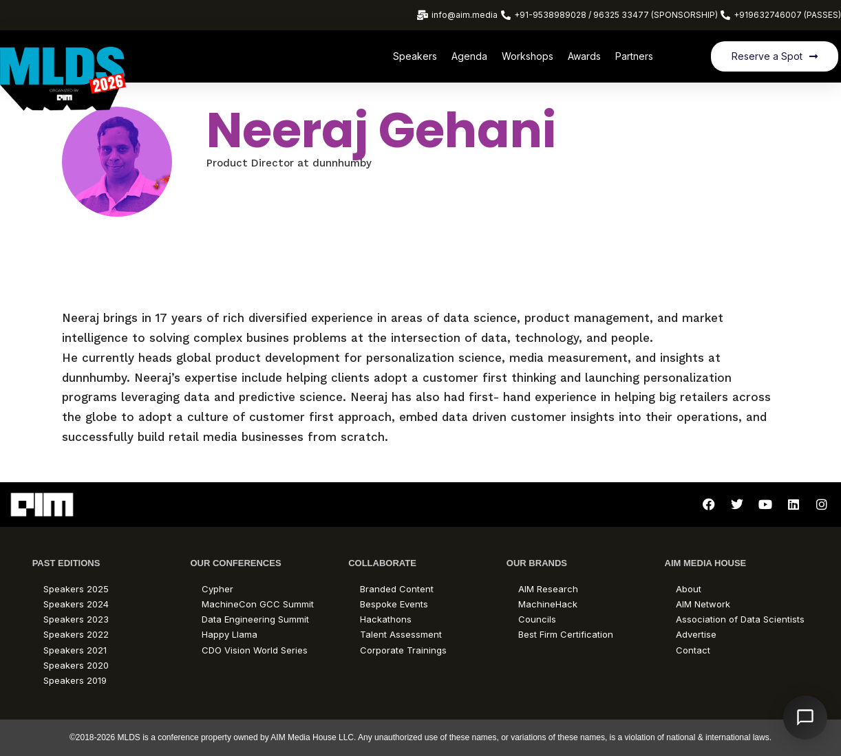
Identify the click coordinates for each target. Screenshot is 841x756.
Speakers (415, 56)
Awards (584, 56)
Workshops (527, 56)
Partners (634, 56)
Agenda (469, 56)
